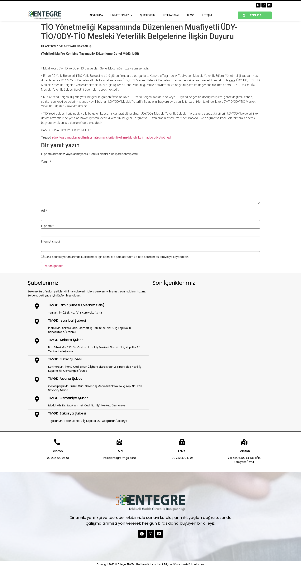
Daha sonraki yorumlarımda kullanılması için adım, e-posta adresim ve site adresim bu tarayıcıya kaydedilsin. (116, 256)
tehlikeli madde (122, 137)
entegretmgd (64, 137)
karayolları (80, 137)
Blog (190, 15)
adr (54, 137)
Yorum (46, 161)
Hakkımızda (95, 15)
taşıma (91, 137)
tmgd (167, 137)
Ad (44, 210)
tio (162, 137)
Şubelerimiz (147, 15)
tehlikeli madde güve (146, 137)
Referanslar (171, 15)
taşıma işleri (104, 137)
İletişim (207, 15)
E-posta (47, 226)
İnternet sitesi (50, 241)
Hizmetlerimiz (121, 15)
